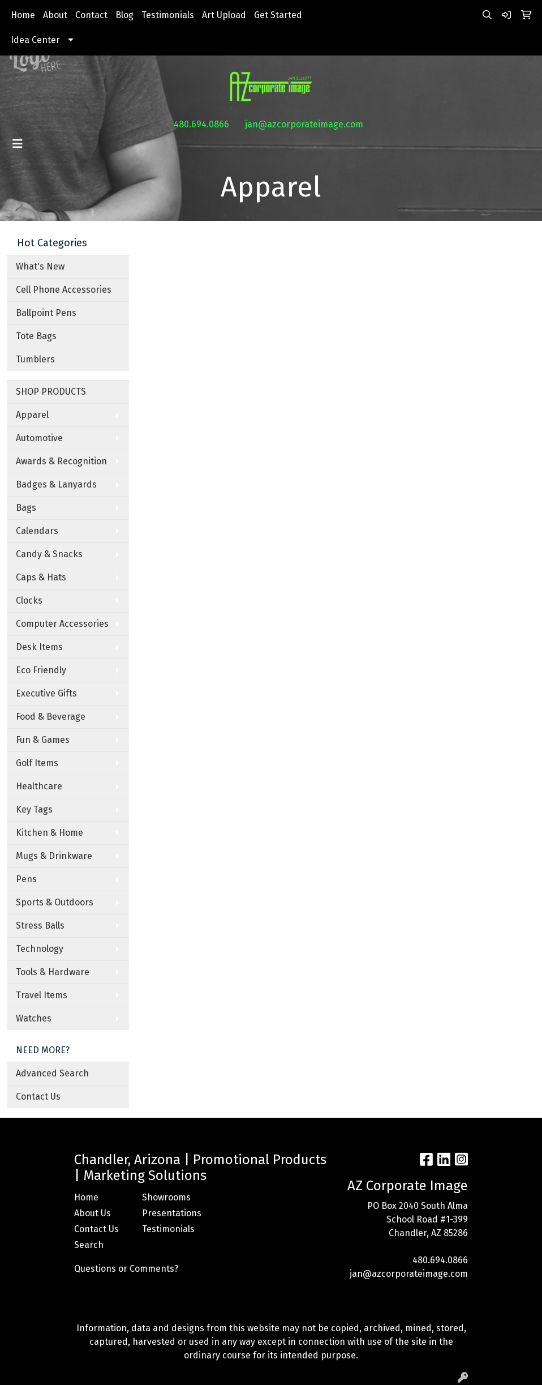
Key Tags (34, 809)
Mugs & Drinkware (54, 855)
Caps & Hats (41, 577)
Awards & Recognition (61, 461)
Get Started (278, 15)
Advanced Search (52, 1073)
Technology (39, 948)
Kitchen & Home (49, 832)
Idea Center (35, 40)
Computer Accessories (62, 623)
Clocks (29, 600)
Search (89, 1244)
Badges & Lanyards (56, 484)
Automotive (39, 438)
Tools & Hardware (52, 972)
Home (23, 15)
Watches (33, 1018)
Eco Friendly (41, 670)
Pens (26, 879)
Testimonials (167, 15)
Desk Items (39, 647)
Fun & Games (43, 739)
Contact (91, 15)
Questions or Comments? (126, 1268)
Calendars (37, 530)
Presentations (169, 1213)
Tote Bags (36, 336)
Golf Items (37, 763)
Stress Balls (40, 925)
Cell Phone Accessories (63, 289)
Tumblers (35, 359)
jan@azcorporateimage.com (304, 124)
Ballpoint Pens (46, 312)
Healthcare (39, 786)
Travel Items (41, 995)
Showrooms (166, 1197)
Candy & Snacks (49, 554)
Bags (26, 507)
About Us (92, 1213)
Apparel (32, 414)
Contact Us (38, 1096)
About (55, 15)
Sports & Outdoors (54, 902)
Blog (124, 15)
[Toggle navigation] (17, 144)
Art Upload (224, 15)
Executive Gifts (46, 693)
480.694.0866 (201, 124)
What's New (40, 266)
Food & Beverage (50, 716)
